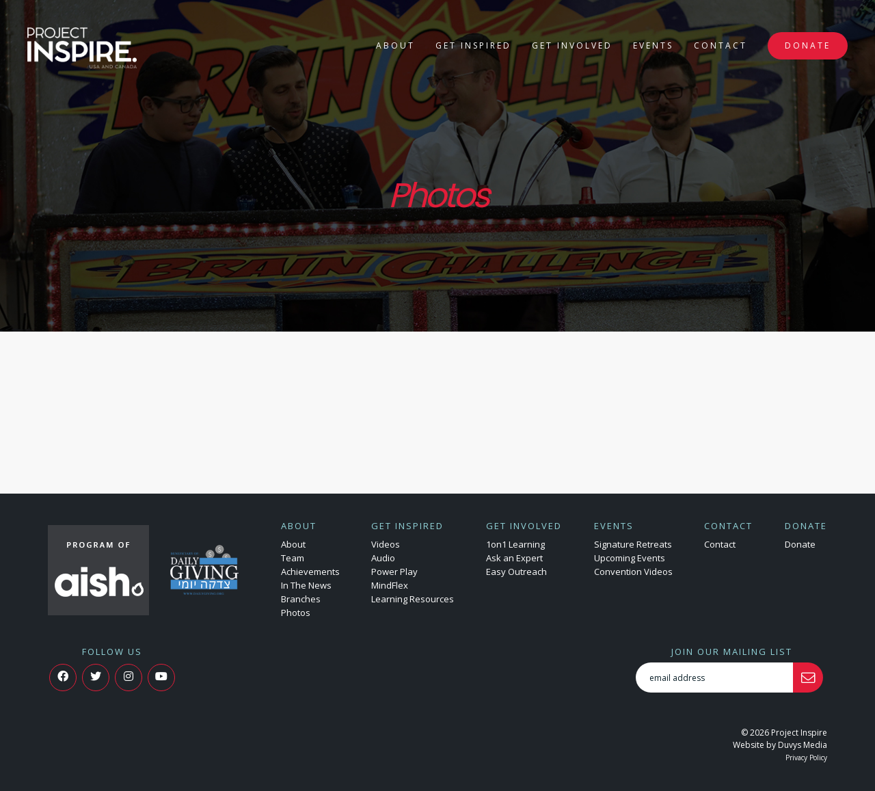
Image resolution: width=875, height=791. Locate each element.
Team (292, 558)
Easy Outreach (516, 571)
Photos (295, 612)
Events (653, 45)
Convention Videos (633, 571)
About (395, 45)
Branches (301, 599)
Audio (383, 558)
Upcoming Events (629, 558)
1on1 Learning (515, 544)
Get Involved (572, 45)
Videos (385, 544)
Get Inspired (473, 45)
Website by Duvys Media (780, 745)
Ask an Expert (514, 558)
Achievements (310, 571)
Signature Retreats (633, 544)
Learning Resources (412, 599)
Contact (720, 45)
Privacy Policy (806, 757)
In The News (306, 585)
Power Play (394, 571)
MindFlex (389, 585)
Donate (808, 45)
